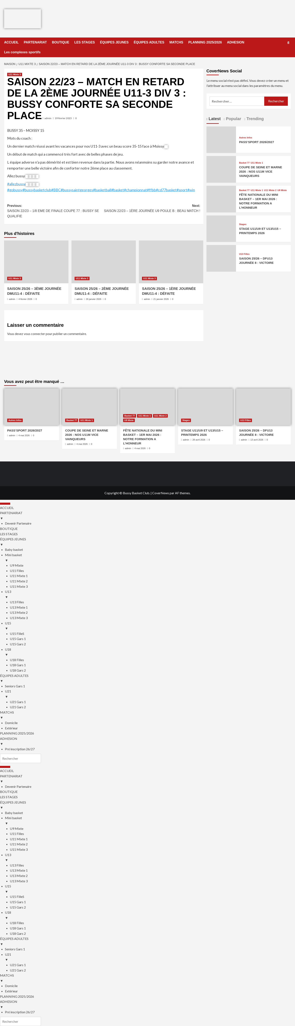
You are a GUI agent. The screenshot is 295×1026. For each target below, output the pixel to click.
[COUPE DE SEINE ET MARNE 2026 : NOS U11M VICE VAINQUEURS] (221, 169)
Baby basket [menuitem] (14, 549)
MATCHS (176, 42)
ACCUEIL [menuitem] (7, 508)
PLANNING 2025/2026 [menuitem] (17, 733)
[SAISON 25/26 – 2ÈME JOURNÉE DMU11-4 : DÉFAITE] (103, 261)
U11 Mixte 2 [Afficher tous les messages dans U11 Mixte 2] (270, 190)
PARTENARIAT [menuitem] (147, 516)
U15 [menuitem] (150, 626)
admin (47, 118)
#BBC (56, 190)
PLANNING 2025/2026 (205, 42)
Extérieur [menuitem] (11, 728)
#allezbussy (16, 184)
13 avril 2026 (256, 439)
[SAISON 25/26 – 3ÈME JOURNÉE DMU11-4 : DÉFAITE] (36, 261)
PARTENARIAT (35, 42)
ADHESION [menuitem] (147, 741)
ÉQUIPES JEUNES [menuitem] (147, 542)
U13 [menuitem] (150, 594)
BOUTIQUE (60, 42)
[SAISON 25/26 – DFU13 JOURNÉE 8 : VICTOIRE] (221, 258)
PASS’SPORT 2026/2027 (256, 142)
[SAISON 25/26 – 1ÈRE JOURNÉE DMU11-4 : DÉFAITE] (171, 261)
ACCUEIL (11, 42)
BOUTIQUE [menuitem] (9, 529)
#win (191, 190)
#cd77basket (166, 190)
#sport (182, 190)
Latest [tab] (214, 118)
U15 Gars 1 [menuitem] (18, 639)
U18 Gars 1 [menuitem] (18, 665)
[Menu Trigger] (5, 504)
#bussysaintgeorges (77, 190)
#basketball (102, 190)
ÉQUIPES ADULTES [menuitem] (147, 678)
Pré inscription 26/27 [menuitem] (20, 749)
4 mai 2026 (24, 435)
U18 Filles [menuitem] (17, 660)
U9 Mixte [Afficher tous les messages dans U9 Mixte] (282, 190)
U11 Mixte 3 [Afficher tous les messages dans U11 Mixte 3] (14, 74)
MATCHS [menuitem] (147, 715)
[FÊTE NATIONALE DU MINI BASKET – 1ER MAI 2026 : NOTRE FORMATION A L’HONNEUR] (221, 198)
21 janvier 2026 (161, 299)
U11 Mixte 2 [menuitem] (19, 581)
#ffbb (151, 190)
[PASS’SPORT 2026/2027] (221, 139)
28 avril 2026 (198, 439)
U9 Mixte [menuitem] (16, 565)
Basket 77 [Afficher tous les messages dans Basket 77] (244, 163)
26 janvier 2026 (93, 299)
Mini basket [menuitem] (150, 558)
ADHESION (235, 42)
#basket (117, 190)
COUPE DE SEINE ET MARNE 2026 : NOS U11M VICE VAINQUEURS (260, 171)
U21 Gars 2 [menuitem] (18, 707)
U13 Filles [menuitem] (17, 602)
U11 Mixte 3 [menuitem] (19, 586)
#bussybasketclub (37, 190)
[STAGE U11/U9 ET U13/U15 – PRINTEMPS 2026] (221, 228)
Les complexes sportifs (22, 52)
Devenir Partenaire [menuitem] (18, 523)
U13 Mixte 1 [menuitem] (19, 607)
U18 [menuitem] (150, 652)
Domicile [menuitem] (11, 723)
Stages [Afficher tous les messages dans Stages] (242, 224)
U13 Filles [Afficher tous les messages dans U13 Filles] (244, 254)
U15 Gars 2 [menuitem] (18, 644)
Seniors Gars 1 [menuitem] (15, 686)
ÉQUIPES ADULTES (149, 42)
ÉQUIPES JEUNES (114, 42)
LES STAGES (84, 42)
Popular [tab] (233, 118)
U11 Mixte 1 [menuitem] (19, 576)
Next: (152, 209)
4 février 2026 (25, 299)
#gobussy (15, 190)
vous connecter (34, 334)
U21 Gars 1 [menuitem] (18, 702)
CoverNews (160, 493)
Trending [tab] (254, 118)
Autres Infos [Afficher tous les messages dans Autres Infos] (245, 138)
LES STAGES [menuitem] (9, 534)
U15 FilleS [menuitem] (17, 633)
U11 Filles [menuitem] (17, 571)
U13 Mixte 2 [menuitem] (19, 612)
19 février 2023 (63, 118)
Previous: (55, 211)
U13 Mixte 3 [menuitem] (19, 618)
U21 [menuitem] (150, 694)
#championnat (135, 190)
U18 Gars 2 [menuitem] (18, 670)
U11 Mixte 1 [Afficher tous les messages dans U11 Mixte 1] (257, 163)
